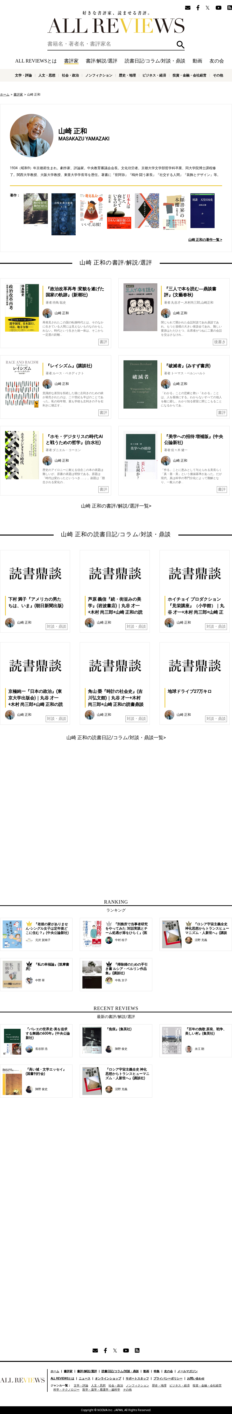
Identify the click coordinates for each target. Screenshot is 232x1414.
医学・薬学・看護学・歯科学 (101, 1389)
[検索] (116, 44)
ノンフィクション (98, 75)
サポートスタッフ (137, 1378)
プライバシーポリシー (167, 1378)
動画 (197, 60)
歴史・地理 (127, 75)
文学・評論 (23, 75)
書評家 (71, 60)
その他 (218, 75)
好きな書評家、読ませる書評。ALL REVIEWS (116, 22)
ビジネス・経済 (154, 75)
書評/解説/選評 (101, 60)
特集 (157, 1371)
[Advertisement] (69, 789)
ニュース (84, 1378)
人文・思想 (46, 75)
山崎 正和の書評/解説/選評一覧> (116, 506)
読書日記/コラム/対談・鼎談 (155, 60)
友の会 (217, 60)
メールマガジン (187, 1371)
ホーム (4, 94)
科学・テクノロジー (66, 1389)
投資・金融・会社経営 (189, 75)
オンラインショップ (108, 1378)
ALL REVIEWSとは (36, 60)
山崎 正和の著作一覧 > (205, 240)
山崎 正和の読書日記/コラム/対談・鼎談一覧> (116, 737)
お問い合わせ (195, 1378)
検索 (181, 45)
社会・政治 (70, 75)
